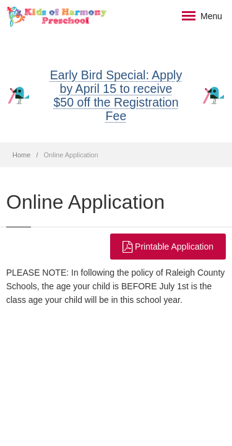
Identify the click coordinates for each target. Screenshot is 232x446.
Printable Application (167, 246)
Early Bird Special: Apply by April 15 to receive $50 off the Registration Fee (116, 95)
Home (21, 155)
